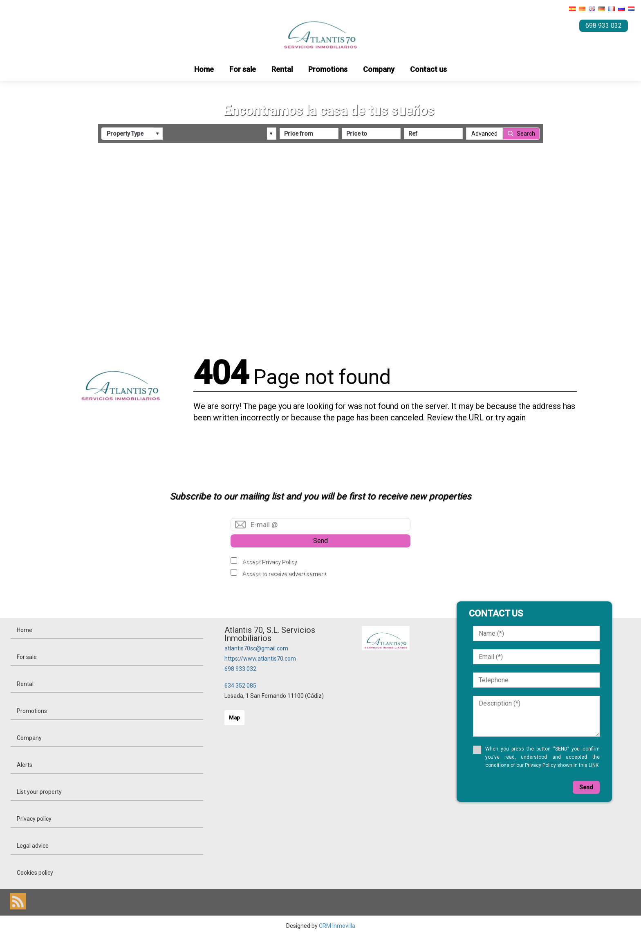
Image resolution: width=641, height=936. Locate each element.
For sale (242, 69)
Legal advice (33, 845)
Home (204, 69)
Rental (282, 69)
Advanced (484, 133)
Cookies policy (35, 872)
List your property (39, 792)
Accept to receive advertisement (284, 573)
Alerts (24, 765)
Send (320, 541)
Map (234, 718)
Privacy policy (34, 818)
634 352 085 (240, 685)
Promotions (327, 69)
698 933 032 (240, 669)
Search (526, 133)
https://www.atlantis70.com (260, 658)
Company (378, 69)
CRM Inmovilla (337, 926)
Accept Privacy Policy (269, 561)
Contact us (428, 69)
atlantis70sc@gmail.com (256, 648)
